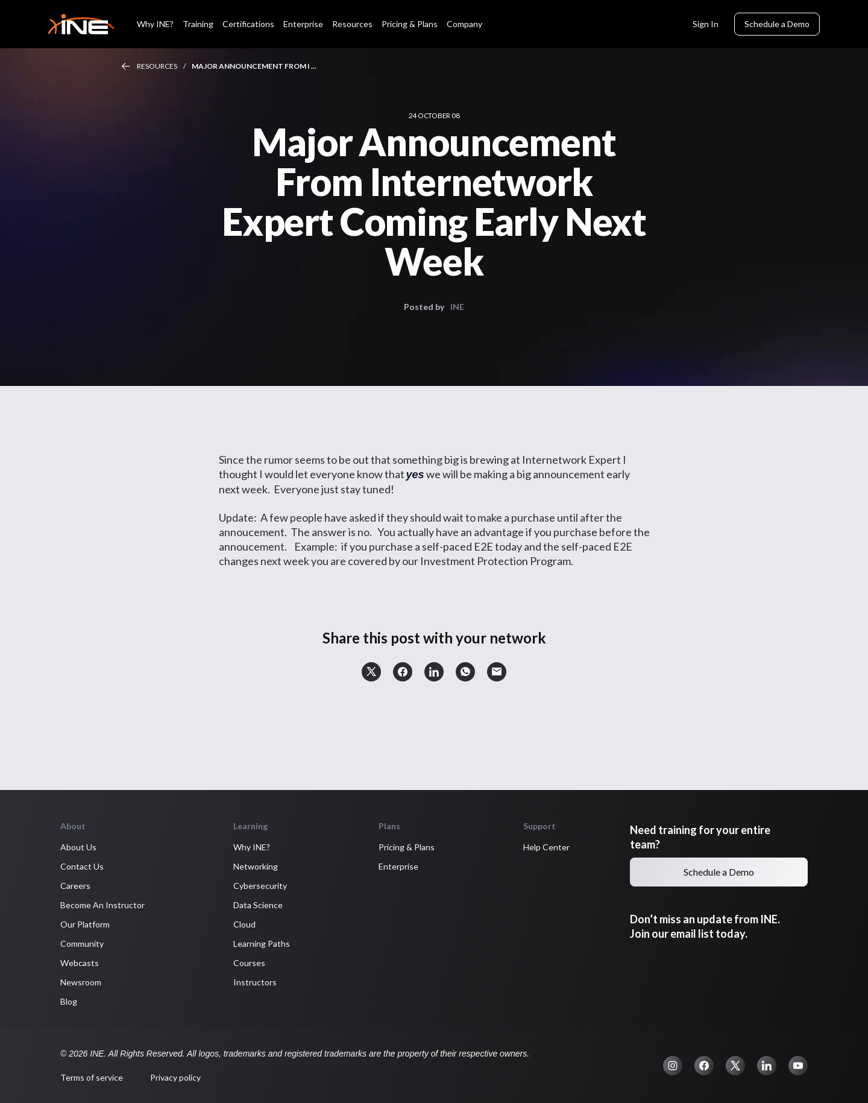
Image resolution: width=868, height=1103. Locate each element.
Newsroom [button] (80, 982)
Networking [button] (255, 866)
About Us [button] (78, 847)
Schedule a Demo (777, 24)
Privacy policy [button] (175, 1077)
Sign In (706, 24)
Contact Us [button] (82, 866)
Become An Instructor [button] (102, 905)
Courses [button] (249, 963)
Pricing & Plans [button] (407, 847)
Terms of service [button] (91, 1077)
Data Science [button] (258, 905)
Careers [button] (75, 885)
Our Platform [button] (85, 924)
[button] (371, 671)
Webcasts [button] (79, 963)
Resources (157, 66)
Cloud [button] (244, 924)
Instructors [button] (255, 982)
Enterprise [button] (398, 866)
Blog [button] (68, 1001)
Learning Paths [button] (261, 943)
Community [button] (82, 943)
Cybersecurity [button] (260, 885)
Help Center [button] (546, 847)
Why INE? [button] (251, 847)
